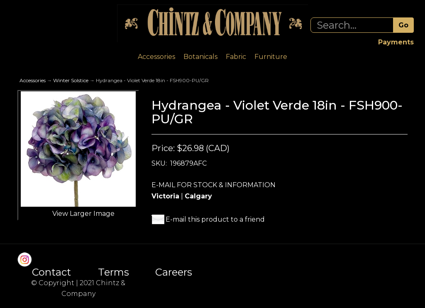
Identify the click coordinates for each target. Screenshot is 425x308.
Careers (173, 272)
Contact (51, 272)
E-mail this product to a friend (215, 219)
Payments (396, 42)
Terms (113, 272)
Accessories (156, 57)
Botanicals (200, 57)
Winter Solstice (70, 80)
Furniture (270, 57)
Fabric (236, 57)
